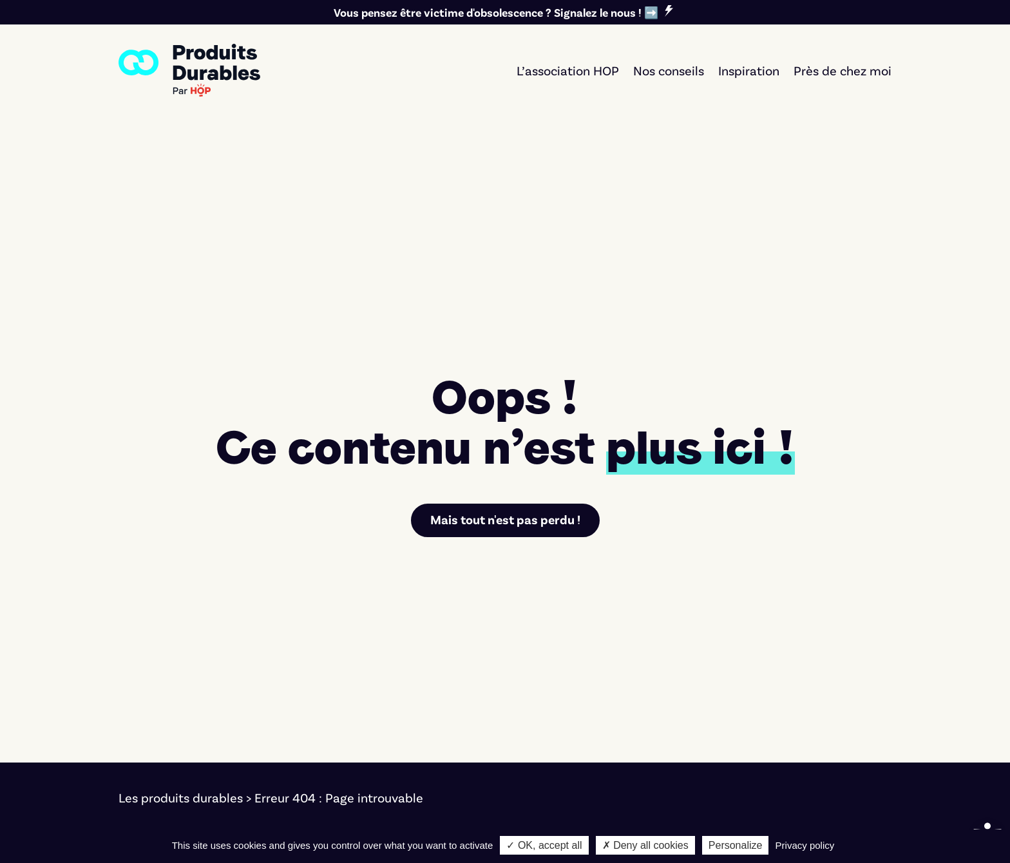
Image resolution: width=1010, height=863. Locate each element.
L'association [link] (766, 704)
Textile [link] (342, 740)
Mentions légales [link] (167, 828)
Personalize (736, 845)
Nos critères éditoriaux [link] (795, 722)
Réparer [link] (549, 722)
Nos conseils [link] (668, 70)
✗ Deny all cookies (645, 845)
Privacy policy (805, 845)
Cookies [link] (248, 828)
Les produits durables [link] (181, 599)
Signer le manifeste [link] (786, 686)
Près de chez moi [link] (842, 70)
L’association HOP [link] (568, 70)
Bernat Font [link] (378, 828)
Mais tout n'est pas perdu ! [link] (505, 321)
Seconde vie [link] (561, 740)
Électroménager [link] (369, 686)
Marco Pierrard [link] (576, 828)
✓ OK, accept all (544, 845)
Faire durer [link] (557, 704)
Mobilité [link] (346, 722)
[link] (189, 70)
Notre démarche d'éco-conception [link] (727, 828)
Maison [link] (343, 758)
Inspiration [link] (748, 70)
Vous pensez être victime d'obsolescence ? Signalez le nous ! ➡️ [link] (496, 12)
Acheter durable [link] (572, 686)
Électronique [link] (359, 704)
